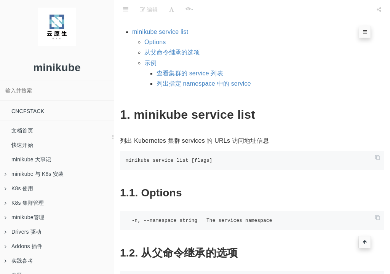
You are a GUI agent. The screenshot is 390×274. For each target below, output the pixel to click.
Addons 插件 (23, 246)
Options (155, 42)
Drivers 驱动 (23, 232)
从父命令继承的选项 (172, 52)
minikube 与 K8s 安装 (34, 174)
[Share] (379, 9)
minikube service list (160, 32)
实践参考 (19, 261)
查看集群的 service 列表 (190, 73)
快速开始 (22, 145)
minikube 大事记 (31, 159)
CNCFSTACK (27, 111)
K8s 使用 (19, 188)
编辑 (149, 9)
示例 (150, 63)
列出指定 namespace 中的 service (204, 83)
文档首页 (22, 130)
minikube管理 (24, 217)
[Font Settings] (171, 9)
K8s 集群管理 (24, 203)
